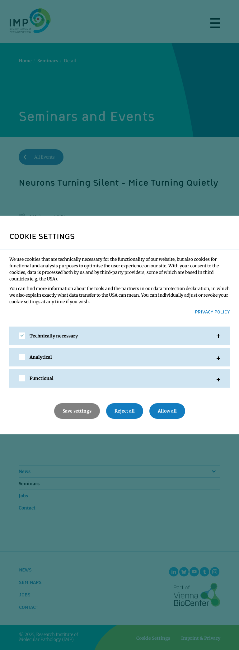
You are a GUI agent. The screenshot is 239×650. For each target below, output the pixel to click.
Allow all (167, 411)
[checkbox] (22, 335)
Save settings (77, 411)
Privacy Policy (212, 311)
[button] (119, 336)
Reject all (125, 411)
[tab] (119, 336)
